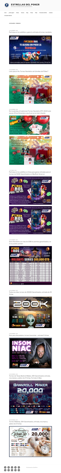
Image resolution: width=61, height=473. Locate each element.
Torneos (22, 12)
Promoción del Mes (43, 12)
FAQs (36, 12)
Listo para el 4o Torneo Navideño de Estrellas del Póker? (28, 71)
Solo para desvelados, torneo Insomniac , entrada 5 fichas (29, 335)
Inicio (5, 12)
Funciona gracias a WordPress (31, 467)
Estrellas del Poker (25, 4)
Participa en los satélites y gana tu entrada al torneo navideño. (30, 32)
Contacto (51, 12)
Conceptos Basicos (8, 15)
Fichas (31, 12)
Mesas (17, 12)
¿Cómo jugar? (11, 12)
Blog (27, 12)
